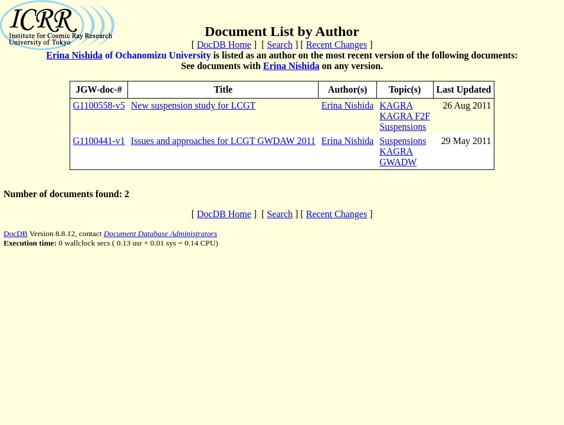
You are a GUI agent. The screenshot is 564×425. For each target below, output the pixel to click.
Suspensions (402, 127)
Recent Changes (337, 45)
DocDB (16, 233)
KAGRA (396, 105)
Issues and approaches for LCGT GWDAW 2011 (223, 141)
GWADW (398, 162)
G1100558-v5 (99, 105)
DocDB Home (224, 45)
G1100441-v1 (99, 141)
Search (280, 45)
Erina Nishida (74, 55)
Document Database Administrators (160, 233)
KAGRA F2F (404, 116)
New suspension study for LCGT (193, 105)
